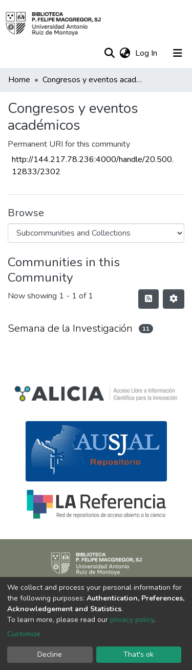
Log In (147, 53)
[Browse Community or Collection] (96, 233)
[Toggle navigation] (177, 53)
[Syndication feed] (148, 299)
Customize (23, 634)
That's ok (138, 654)
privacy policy (132, 620)
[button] (124, 53)
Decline (49, 654)
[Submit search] (109, 53)
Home (19, 79)
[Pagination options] (173, 299)
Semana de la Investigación (70, 328)
